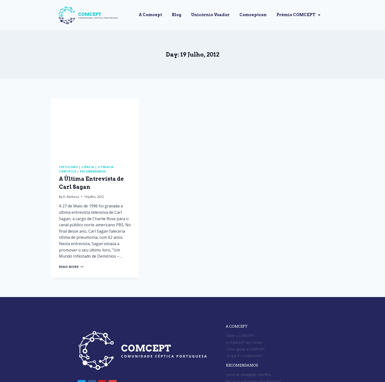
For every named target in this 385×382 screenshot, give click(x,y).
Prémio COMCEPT (298, 15)
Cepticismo (68, 167)
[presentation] (95, 128)
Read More (71, 266)
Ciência (88, 167)
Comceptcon (253, 14)
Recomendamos (93, 171)
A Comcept (150, 14)
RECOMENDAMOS (242, 365)
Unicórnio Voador (210, 14)
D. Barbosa (71, 196)
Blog (176, 14)
